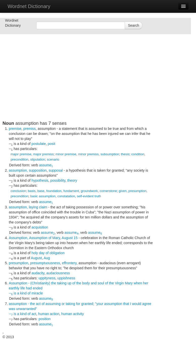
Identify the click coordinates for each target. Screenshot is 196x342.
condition (137, 154)
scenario (53, 159)
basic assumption (42, 196)
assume (46, 165)
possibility (58, 180)
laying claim (38, 207)
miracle (37, 293)
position (45, 319)
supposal (56, 170)
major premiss (43, 154)
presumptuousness (45, 263)
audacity (37, 273)
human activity (72, 314)
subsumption (110, 154)
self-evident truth (89, 196)
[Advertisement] (78, 85)
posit (51, 144)
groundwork (89, 191)
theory (72, 180)
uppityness (47, 278)
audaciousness (58, 273)
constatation (66, 196)
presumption (137, 191)
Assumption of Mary (44, 238)
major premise (21, 154)
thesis (125, 154)
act (33, 314)
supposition (38, 170)
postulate (38, 144)
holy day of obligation (48, 253)
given (122, 191)
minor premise (65, 154)
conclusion (18, 191)
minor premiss (88, 154)
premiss (29, 129)
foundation (54, 191)
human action (48, 314)
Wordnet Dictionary (29, 6)
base (40, 191)
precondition (19, 159)
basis (32, 191)
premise (15, 129)
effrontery (69, 263)
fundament (71, 191)
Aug (47, 258)
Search (133, 25)
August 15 (70, 238)
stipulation (37, 159)
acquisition (39, 227)
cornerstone (108, 191)
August (36, 258)
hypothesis (39, 180)
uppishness (66, 278)
